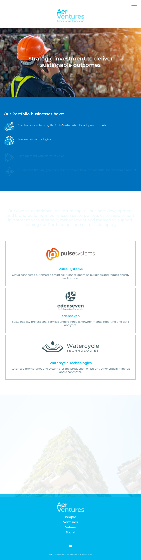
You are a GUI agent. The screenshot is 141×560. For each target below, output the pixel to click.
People (70, 517)
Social (70, 532)
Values (70, 527)
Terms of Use (87, 554)
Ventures (70, 522)
